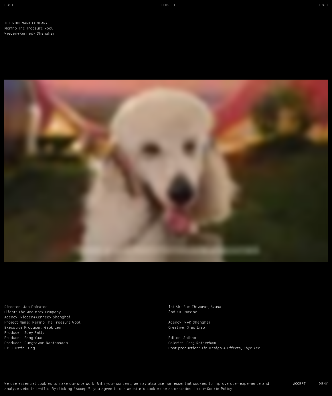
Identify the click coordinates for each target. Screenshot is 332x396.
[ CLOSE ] (166, 5)
